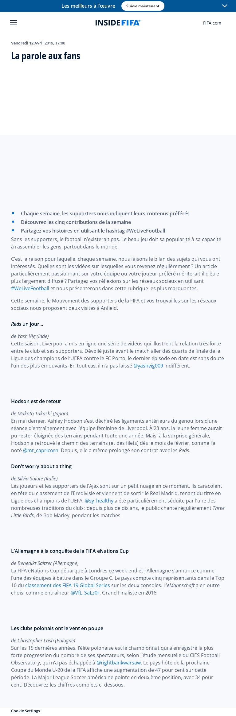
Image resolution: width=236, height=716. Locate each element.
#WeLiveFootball (30, 288)
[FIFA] (118, 22)
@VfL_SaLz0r (85, 592)
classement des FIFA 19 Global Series (67, 585)
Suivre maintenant (142, 6)
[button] (224, 6)
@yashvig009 (148, 365)
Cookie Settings (25, 711)
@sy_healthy (99, 500)
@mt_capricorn (40, 450)
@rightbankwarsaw (118, 662)
